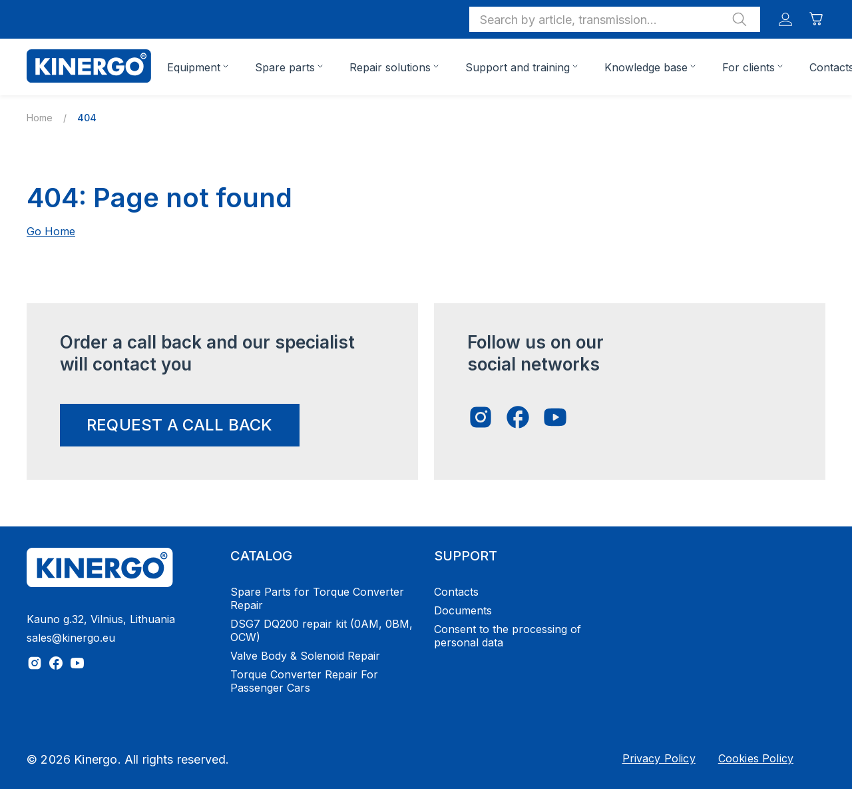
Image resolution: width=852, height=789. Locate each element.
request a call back (180, 424)
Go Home (51, 231)
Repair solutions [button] (390, 67)
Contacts (456, 591)
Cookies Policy (755, 758)
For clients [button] (748, 67)
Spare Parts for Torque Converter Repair (317, 598)
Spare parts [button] (285, 67)
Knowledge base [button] (646, 67)
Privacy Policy (659, 758)
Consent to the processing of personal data (507, 635)
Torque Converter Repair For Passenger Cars (304, 681)
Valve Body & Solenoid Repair (305, 655)
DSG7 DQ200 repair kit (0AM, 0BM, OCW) (321, 630)
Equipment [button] (193, 67)
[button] (614, 19)
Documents (463, 610)
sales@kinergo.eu (71, 637)
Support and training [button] (517, 67)
